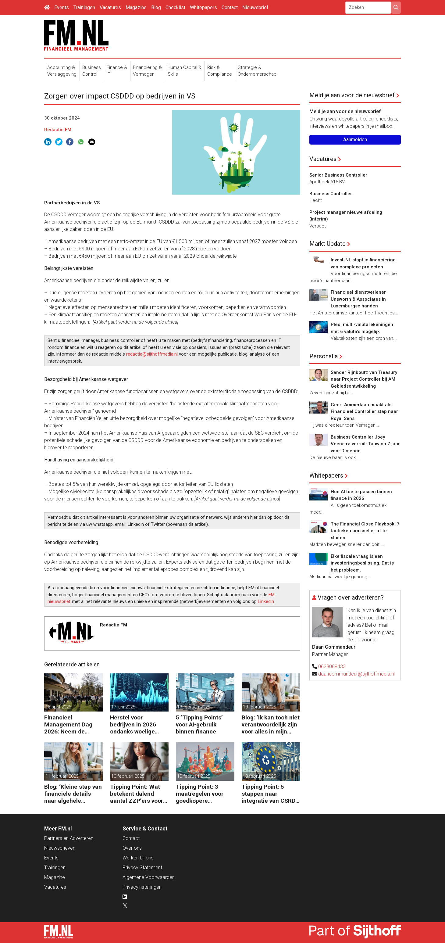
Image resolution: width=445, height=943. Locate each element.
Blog (156, 7)
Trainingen (84, 7)
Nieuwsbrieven (59, 848)
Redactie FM (57, 129)
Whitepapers (203, 7)
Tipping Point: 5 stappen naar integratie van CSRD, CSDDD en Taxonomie (269, 793)
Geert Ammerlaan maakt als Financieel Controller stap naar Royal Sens (364, 411)
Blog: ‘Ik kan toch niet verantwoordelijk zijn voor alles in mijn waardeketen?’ (271, 724)
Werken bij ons (138, 858)
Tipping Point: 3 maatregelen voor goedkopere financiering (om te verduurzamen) (201, 793)
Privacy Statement (142, 867)
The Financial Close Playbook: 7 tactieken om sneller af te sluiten (365, 530)
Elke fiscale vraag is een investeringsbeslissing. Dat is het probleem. (362, 563)
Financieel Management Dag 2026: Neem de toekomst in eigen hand (68, 724)
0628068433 (332, 666)
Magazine (136, 7)
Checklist (175, 7)
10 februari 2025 (127, 776)
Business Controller (330, 193)
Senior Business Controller (338, 175)
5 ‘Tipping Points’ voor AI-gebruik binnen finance (199, 724)
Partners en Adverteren (68, 838)
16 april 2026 (58, 707)
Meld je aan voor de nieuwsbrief (352, 95)
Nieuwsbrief (255, 7)
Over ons (132, 848)
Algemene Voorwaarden (149, 877)
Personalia (323, 356)
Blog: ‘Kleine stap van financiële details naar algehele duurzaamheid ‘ (73, 793)
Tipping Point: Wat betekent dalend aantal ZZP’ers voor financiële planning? (137, 793)
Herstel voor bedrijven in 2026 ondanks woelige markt (133, 724)
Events (61, 7)
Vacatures (110, 7)
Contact (230, 7)
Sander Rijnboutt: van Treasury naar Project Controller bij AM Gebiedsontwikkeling (364, 379)
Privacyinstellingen (142, 887)
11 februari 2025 (61, 776)
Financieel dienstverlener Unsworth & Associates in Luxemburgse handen (358, 299)
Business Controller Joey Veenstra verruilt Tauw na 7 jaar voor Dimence (365, 444)
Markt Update (327, 243)
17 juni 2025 (123, 707)
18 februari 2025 (193, 707)
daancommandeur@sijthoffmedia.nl (356, 674)
